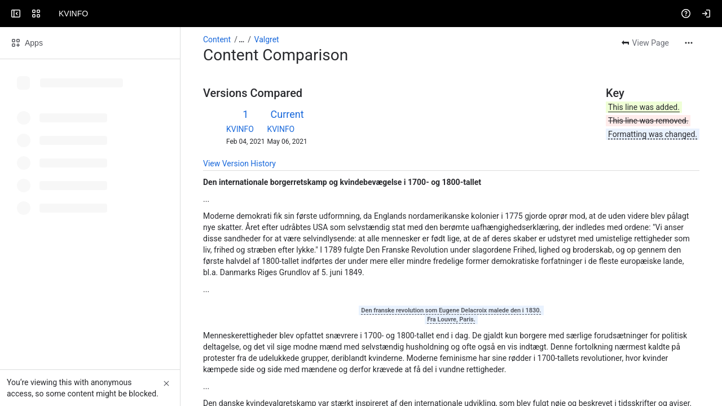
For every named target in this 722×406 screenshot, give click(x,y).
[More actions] (688, 42)
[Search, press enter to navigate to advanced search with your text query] (358, 14)
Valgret (266, 39)
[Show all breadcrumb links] (241, 39)
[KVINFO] (52, 14)
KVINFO (240, 129)
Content (217, 39)
